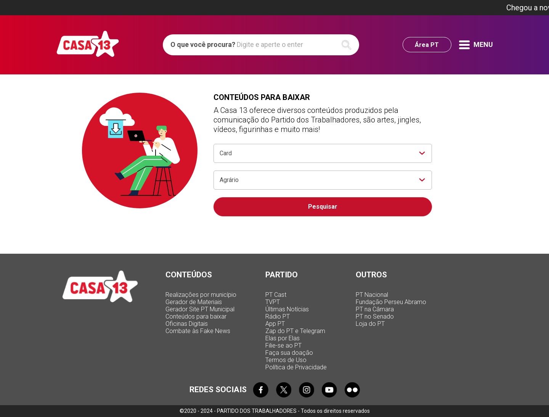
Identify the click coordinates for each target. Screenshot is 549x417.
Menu (476, 45)
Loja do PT (370, 323)
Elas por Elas (282, 338)
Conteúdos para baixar (195, 316)
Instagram (306, 390)
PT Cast (275, 294)
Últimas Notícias (287, 309)
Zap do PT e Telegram (295, 331)
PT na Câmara (375, 309)
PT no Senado (375, 316)
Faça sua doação (289, 352)
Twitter (283, 390)
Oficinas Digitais (186, 323)
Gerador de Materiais (193, 302)
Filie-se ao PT (283, 345)
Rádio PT (277, 316)
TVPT (272, 302)
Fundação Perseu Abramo (391, 302)
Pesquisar (322, 206)
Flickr (352, 390)
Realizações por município (200, 294)
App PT (275, 323)
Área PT (427, 44)
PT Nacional (372, 294)
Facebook (260, 390)
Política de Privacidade (296, 367)
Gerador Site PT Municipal (199, 309)
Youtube (329, 390)
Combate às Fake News (197, 331)
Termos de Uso (286, 360)
